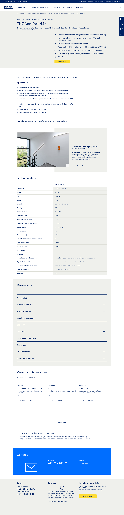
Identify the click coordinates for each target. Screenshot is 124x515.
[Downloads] (121, 34)
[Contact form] (121, 29)
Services (79, 7)
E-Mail (22, 439)
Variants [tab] (33, 377)
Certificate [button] (61, 331)
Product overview (24, 77)
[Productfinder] (121, 19)
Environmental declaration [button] (61, 358)
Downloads (51, 77)
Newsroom (90, 1)
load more (62, 423)
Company (96, 1)
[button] (108, 1)
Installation (68, 7)
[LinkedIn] (117, 1)
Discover (21, 7)
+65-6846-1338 (26, 488)
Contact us (62, 61)
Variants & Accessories (67, 77)
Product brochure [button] (61, 352)
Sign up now (87, 496)
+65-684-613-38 (58, 463)
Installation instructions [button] (61, 318)
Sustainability (82, 1)
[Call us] (121, 24)
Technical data (39, 77)
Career (101, 1)
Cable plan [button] (61, 325)
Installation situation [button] (61, 305)
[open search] (119, 6)
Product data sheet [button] (61, 311)
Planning (56, 7)
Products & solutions (39, 7)
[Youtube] (119, 1)
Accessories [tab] (22, 377)
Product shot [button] (61, 298)
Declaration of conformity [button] (61, 338)
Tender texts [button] (61, 345)
